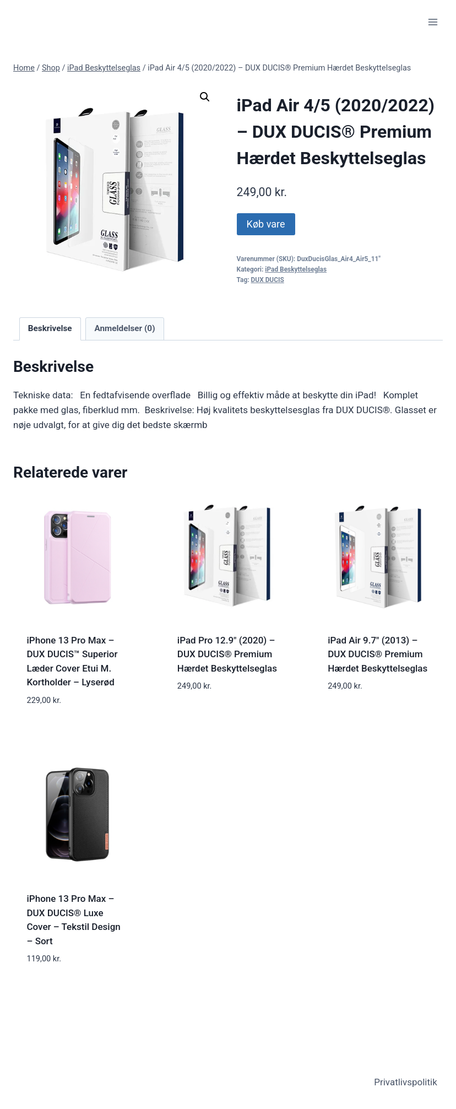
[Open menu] (432, 21)
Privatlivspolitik (405, 1082)
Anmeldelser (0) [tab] (124, 328)
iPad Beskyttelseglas (296, 269)
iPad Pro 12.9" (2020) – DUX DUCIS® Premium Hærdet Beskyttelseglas (227, 654)
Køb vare (266, 224)
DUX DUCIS (267, 280)
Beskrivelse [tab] (50, 328)
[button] (205, 97)
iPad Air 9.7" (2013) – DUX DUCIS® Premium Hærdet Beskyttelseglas (377, 654)
